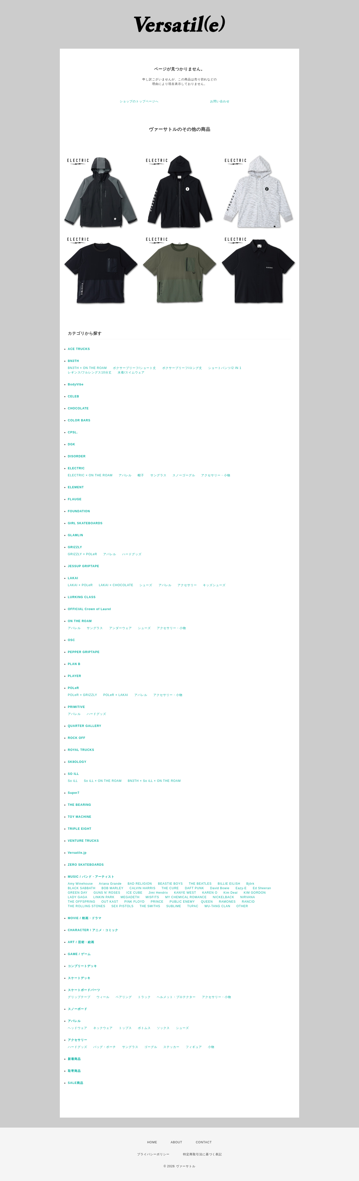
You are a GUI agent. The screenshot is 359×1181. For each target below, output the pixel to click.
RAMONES (227, 901)
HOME (152, 1142)
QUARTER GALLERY (84, 726)
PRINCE (157, 901)
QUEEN (207, 901)
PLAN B (74, 664)
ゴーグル (150, 1047)
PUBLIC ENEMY (182, 901)
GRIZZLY (75, 547)
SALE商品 (75, 1083)
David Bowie (220, 888)
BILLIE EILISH (229, 883)
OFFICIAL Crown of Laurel (89, 609)
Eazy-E (241, 888)
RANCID (248, 901)
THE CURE (170, 888)
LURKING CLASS (82, 597)
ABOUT (176, 1142)
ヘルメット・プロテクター (176, 997)
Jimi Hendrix (158, 892)
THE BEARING (79, 805)
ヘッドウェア (77, 1028)
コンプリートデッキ (82, 966)
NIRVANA (247, 897)
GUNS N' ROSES (106, 892)
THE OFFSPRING (81, 901)
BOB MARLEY (112, 888)
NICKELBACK (223, 897)
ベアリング (124, 997)
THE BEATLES (200, 883)
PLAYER (74, 676)
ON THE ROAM (80, 621)
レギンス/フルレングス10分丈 (90, 372)
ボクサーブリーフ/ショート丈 (134, 368)
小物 (211, 1047)
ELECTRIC (76, 468)
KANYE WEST (185, 892)
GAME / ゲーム (79, 954)
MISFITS (152, 897)
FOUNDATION (79, 511)
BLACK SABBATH (81, 888)
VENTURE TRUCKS (83, 841)
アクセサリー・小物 (215, 475)
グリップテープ (79, 997)
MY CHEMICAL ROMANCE (186, 897)
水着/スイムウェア (131, 372)
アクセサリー (187, 585)
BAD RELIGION (140, 883)
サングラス (158, 475)
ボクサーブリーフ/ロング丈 (182, 368)
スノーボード (77, 1009)
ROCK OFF (77, 738)
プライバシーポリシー (153, 1154)
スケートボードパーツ (84, 990)
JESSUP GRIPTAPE (83, 566)
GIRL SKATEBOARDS (85, 523)
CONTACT (204, 1142)
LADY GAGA (77, 897)
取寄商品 (74, 1071)
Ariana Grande (110, 883)
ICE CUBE (134, 892)
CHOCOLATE (78, 408)
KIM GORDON (255, 892)
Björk (250, 883)
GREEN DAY (78, 892)
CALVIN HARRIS (143, 888)
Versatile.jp (77, 852)
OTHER (242, 906)
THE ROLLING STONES (86, 906)
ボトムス (144, 1028)
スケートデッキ (79, 978)
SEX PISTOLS (122, 906)
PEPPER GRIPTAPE (83, 652)
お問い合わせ (220, 101)
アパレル (125, 475)
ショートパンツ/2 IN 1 (224, 368)
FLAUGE (75, 499)
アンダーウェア (120, 628)
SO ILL (73, 774)
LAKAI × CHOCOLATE (116, 585)
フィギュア (194, 1047)
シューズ (145, 585)
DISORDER (77, 456)
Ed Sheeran (262, 888)
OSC (71, 640)
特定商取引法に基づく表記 (202, 1154)
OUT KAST (109, 901)
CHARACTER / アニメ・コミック (93, 930)
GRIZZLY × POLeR (82, 554)
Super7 (74, 793)
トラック (144, 997)
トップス (125, 1028)
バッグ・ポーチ (104, 1047)
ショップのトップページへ (139, 101)
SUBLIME (173, 906)
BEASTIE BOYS (170, 883)
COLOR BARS (79, 420)
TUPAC (192, 906)
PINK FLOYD (134, 901)
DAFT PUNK (194, 888)
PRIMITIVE (76, 707)
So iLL (73, 781)
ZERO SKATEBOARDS (86, 864)
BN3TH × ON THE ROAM (87, 368)
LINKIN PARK (103, 897)
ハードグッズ (132, 554)
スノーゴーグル (184, 475)
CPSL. (73, 432)
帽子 (141, 475)
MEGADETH (130, 897)
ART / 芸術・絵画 (81, 942)
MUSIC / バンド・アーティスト (91, 876)
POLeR (73, 688)
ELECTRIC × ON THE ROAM (90, 475)
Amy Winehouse (80, 883)
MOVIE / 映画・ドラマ (84, 918)
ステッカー (171, 1047)
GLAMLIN (75, 535)
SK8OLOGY (77, 762)
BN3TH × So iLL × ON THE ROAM (154, 781)
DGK (71, 444)
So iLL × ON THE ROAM (103, 781)
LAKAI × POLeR (80, 585)
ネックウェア (103, 1028)
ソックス (163, 1028)
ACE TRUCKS (79, 349)
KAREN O (209, 892)
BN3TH (73, 361)
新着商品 (74, 1059)
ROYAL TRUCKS (81, 750)
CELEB (73, 396)
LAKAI (73, 578)
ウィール (102, 997)
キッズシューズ (214, 585)
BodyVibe (76, 384)
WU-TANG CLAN (217, 906)
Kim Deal (231, 892)
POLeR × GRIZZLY (82, 695)
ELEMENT (76, 487)
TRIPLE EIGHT (79, 829)
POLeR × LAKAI (115, 695)
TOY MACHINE (79, 817)
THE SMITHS (150, 906)
